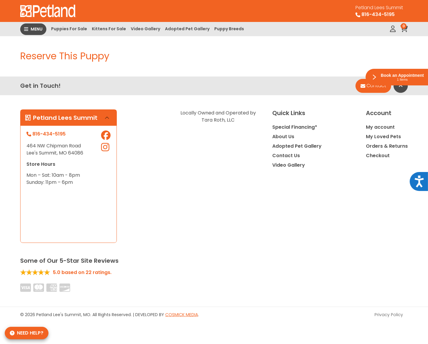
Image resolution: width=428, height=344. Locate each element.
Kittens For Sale (109, 29)
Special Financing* (294, 127)
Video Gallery (145, 29)
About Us (283, 136)
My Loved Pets (383, 136)
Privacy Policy (388, 315)
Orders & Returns (387, 146)
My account (380, 127)
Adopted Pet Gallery (187, 29)
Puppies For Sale (69, 29)
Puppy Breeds (229, 29)
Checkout (378, 155)
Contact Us (286, 155)
